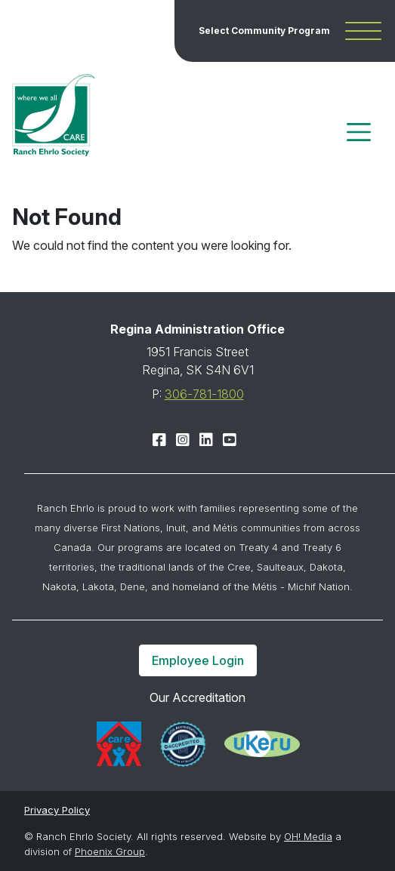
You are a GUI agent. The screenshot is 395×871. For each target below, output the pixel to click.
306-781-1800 (204, 394)
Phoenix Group (110, 851)
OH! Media (308, 836)
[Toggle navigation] (359, 132)
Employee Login (198, 660)
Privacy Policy (57, 810)
